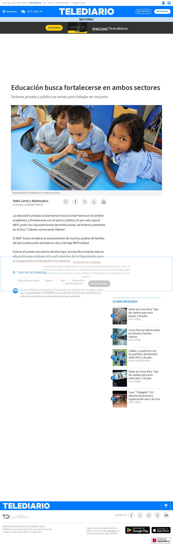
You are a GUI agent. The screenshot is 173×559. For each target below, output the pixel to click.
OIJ (44, 3)
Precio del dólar (63, 3)
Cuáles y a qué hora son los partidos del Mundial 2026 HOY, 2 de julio (144, 362)
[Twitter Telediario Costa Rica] (140, 523)
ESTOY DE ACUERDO (99, 280)
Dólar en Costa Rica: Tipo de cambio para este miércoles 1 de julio (144, 383)
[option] (86, 158)
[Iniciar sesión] (163, 2)
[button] (65, 209)
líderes (48, 291)
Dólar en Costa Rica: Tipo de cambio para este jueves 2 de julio (142, 321)
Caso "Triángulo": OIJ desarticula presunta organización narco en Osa (143, 405)
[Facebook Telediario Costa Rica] (131, 523)
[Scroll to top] (166, 513)
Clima (51, 3)
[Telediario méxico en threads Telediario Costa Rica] (157, 523)
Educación (78, 291)
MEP (62, 291)
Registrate (162, 11)
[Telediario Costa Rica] (86, 11)
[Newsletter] (169, 3)
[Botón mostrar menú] (10, 11)
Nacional (86, 19)
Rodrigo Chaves (80, 3)
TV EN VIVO (141, 11)
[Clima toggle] (30, 11)
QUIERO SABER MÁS (73, 280)
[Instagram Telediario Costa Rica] (148, 523)
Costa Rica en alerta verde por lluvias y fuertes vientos (142, 341)
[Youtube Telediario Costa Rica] (166, 523)
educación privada (28, 291)
